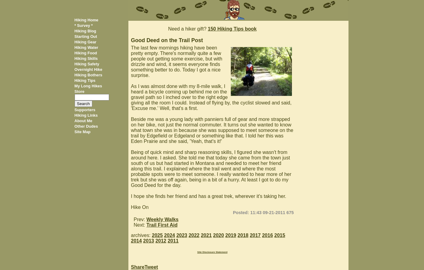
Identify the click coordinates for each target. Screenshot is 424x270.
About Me (83, 121)
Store (80, 91)
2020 (218, 235)
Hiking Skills (86, 58)
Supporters (85, 110)
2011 (173, 240)
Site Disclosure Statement (212, 252)
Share (137, 267)
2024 (169, 235)
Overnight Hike (88, 69)
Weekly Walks (162, 219)
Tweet (151, 267)
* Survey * (84, 25)
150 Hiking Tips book (232, 28)
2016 (267, 235)
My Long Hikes (88, 86)
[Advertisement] (323, 112)
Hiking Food (86, 53)
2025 (157, 235)
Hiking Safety (87, 64)
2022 (194, 235)
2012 (160, 240)
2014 (136, 240)
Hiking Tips (85, 80)
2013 (148, 240)
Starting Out (86, 36)
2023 (181, 235)
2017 (255, 235)
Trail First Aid (162, 225)
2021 (206, 235)
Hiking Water (86, 47)
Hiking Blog (85, 31)
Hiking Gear (86, 42)
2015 (279, 235)
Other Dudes (86, 126)
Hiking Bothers (88, 75)
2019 (230, 235)
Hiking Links (86, 115)
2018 (243, 235)
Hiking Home (86, 20)
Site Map (83, 132)
